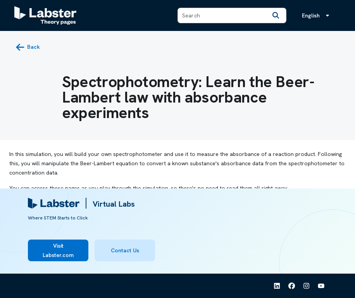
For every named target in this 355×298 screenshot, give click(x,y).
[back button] (27, 47)
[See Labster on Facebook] (292, 286)
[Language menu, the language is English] (317, 15)
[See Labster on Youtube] (321, 286)
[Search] (276, 15)
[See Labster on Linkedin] (277, 286)
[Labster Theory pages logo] (45, 15)
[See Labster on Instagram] (306, 286)
